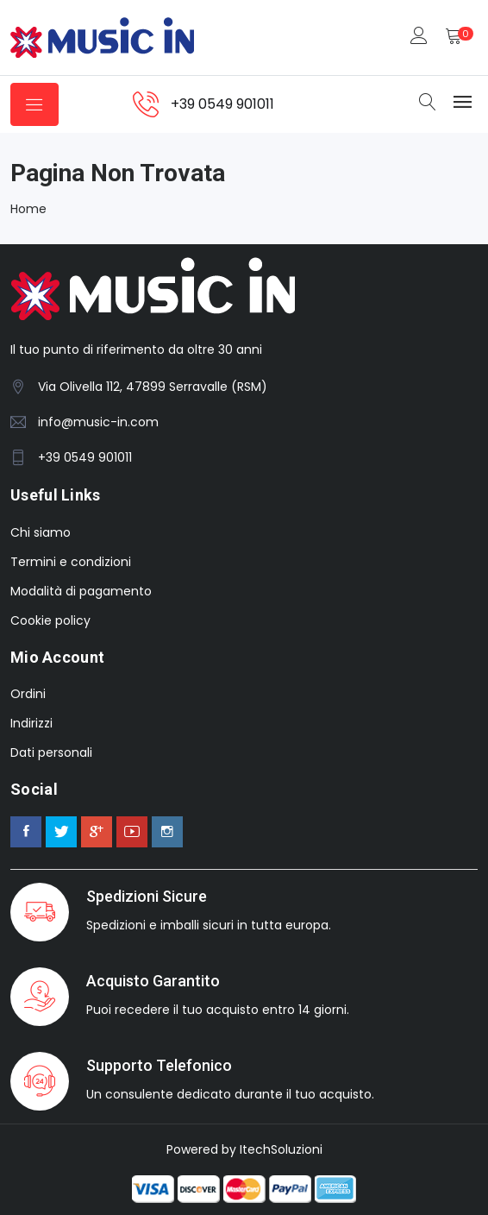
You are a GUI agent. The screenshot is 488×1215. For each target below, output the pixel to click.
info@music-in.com (98, 422)
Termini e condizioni (70, 561)
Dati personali (51, 752)
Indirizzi (31, 723)
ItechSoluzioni (281, 1149)
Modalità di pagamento (81, 591)
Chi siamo (40, 532)
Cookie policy (50, 620)
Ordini (28, 693)
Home (28, 208)
